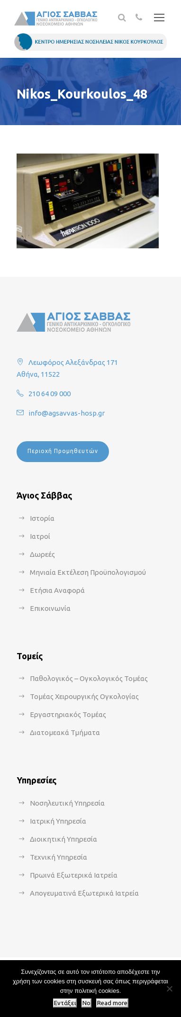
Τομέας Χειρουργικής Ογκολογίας (84, 696)
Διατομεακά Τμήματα (65, 732)
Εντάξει (65, 1003)
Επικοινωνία (50, 608)
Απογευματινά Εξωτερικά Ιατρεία (84, 893)
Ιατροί (40, 536)
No (86, 1003)
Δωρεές (42, 554)
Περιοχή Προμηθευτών (62, 451)
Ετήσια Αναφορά (57, 590)
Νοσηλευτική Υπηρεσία (67, 803)
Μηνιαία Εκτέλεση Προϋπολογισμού (88, 572)
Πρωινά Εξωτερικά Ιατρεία (74, 875)
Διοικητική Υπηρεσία (63, 839)
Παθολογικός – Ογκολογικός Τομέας (89, 678)
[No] (169, 988)
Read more (112, 1003)
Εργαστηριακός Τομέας (68, 714)
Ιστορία (42, 518)
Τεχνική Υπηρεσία (58, 857)
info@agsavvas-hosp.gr (66, 413)
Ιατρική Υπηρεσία (58, 821)
